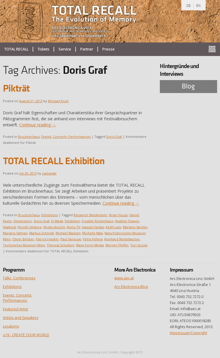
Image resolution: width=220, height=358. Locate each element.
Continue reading (37, 124)
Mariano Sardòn (135, 227)
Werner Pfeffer (117, 245)
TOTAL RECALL (16, 49)
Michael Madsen (68, 233)
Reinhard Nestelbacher (122, 239)
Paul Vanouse (70, 239)
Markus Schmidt (41, 233)
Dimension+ (22, 221)
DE (188, 5)
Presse (108, 49)
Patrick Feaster (47, 239)
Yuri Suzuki (139, 245)
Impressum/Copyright (188, 332)
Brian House (118, 215)
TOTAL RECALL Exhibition (54, 160)
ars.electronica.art (214, 49)
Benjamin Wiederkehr (90, 215)
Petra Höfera (93, 239)
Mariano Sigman (15, 233)
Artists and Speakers (20, 317)
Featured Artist (15, 309)
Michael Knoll (58, 101)
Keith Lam (113, 227)
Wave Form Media (90, 245)
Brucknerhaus (29, 136)
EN (198, 5)
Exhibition (72, 221)
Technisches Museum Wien (24, 245)
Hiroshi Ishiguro (29, 227)
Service (64, 49)
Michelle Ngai (92, 233)
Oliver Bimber (23, 239)
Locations (11, 326)
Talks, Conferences (19, 278)
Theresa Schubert (60, 245)
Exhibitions (49, 215)
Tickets (43, 49)
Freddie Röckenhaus (97, 221)
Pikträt (16, 88)
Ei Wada (57, 221)
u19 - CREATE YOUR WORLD (26, 334)
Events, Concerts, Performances (66, 136)
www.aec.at (124, 278)
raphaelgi (49, 173)
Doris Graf (114, 136)
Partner (86, 49)
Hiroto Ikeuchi (54, 227)
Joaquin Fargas (93, 227)
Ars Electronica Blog (131, 286)
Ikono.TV (73, 227)
